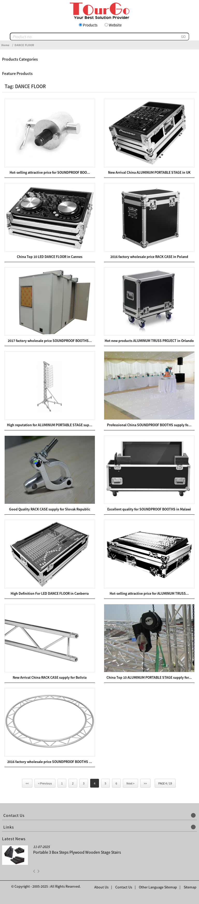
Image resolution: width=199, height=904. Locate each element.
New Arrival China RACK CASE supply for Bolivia (50, 677)
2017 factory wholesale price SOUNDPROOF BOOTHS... (50, 340)
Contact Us (123, 887)
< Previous (45, 783)
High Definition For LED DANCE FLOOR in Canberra (50, 593)
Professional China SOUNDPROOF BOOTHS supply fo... (149, 425)
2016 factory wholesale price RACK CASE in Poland (149, 256)
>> (145, 783)
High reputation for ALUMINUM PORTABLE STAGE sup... (49, 425)
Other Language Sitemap (158, 887)
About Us (101, 887)
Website (115, 25)
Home (5, 45)
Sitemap (190, 887)
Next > (130, 783)
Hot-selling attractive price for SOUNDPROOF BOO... (50, 172)
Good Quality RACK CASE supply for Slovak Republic (49, 509)
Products (90, 25)
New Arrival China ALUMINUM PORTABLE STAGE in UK (149, 172)
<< (27, 783)
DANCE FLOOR (24, 45)
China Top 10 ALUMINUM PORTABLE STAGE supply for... (149, 677)
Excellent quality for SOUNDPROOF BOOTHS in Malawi (149, 509)
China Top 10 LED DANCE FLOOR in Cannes (49, 256)
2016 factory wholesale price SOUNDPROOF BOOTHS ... (49, 761)
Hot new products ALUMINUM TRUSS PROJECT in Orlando (149, 340)
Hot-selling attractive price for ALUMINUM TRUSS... (149, 593)
